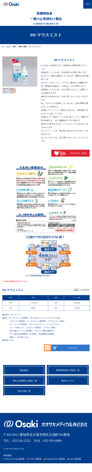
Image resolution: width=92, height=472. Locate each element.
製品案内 (11, 46)
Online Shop (73, 348)
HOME (3, 46)
